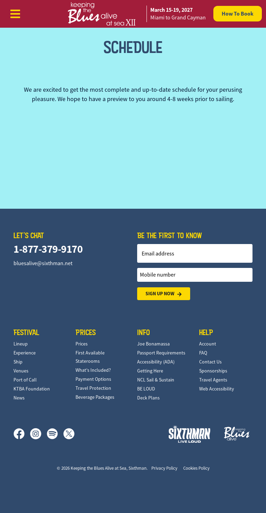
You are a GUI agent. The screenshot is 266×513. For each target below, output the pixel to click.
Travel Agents (213, 380)
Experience (25, 353)
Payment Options (93, 379)
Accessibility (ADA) (156, 362)
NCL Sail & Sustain (155, 380)
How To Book (238, 13)
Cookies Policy (196, 468)
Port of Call (25, 380)
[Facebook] (22, 433)
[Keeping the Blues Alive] (236, 433)
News (19, 398)
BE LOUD (146, 389)
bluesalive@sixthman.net (43, 263)
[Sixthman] (189, 434)
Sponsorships (213, 371)
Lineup (21, 344)
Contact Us (210, 362)
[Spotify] (55, 433)
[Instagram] (38, 433)
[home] (133, 14)
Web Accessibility (216, 389)
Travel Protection (93, 388)
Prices (82, 344)
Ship (18, 362)
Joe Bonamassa (153, 344)
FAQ (203, 353)
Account (207, 344)
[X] (68, 433)
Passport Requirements (161, 353)
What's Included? (93, 370)
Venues (21, 371)
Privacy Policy (164, 468)
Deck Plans (148, 398)
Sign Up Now (163, 293)
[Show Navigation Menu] (15, 14)
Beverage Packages (95, 397)
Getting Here (150, 371)
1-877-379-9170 (48, 249)
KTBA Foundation (32, 389)
